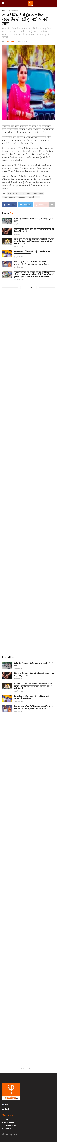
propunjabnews (9, 197)
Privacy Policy (8, 1123)
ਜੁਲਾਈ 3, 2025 (22, 41)
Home (4, 11)
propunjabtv (22, 197)
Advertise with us (9, 1126)
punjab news (34, 197)
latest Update (25, 193)
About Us (5, 1120)
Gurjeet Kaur (9, 41)
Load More (28, 287)
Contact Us (6, 1129)
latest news (12, 193)
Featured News (13, 11)
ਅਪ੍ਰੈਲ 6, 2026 (18, 224)
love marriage (38, 193)
